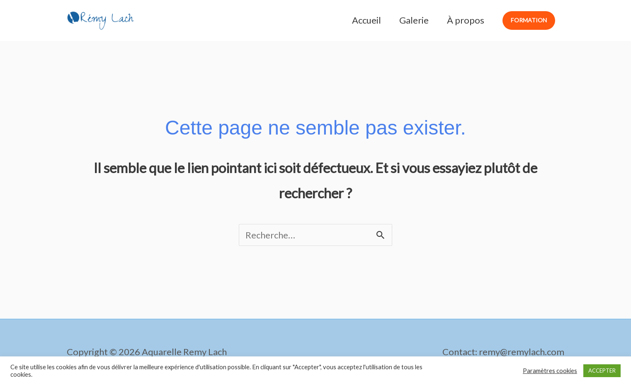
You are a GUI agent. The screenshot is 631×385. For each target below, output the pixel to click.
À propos (465, 20)
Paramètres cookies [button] (550, 370)
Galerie (414, 20)
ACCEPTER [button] (602, 370)
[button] (528, 20)
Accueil (366, 20)
